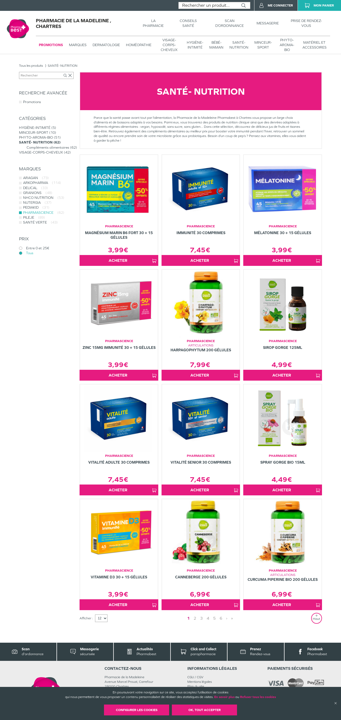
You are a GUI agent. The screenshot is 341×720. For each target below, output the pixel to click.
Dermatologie (106, 45)
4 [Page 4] (208, 618)
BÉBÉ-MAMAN (216, 44)
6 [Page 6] (221, 618)
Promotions (51, 45)
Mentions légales (199, 682)
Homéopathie (138, 45)
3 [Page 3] (201, 618)
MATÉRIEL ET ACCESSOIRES (314, 44)
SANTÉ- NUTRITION (238, 44)
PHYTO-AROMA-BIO (287, 45)
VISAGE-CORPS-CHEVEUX (169, 45)
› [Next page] (226, 618)
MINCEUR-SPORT (263, 44)
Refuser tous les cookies (258, 697)
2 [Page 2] (195, 618)
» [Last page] (232, 618)
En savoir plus (224, 697)
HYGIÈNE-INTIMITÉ (195, 44)
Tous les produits (31, 66)
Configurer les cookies (136, 710)
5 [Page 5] (214, 618)
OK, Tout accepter (204, 710)
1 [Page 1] (188, 618)
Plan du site (195, 686)
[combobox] (208, 5)
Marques (78, 45)
